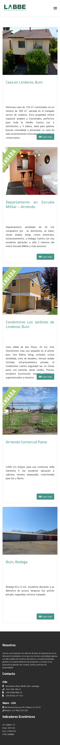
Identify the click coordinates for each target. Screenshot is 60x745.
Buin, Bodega (17, 561)
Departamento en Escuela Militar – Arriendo (30, 204)
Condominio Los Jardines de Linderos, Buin (30, 324)
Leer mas (45, 136)
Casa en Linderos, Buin (24, 82)
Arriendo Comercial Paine (26, 442)
